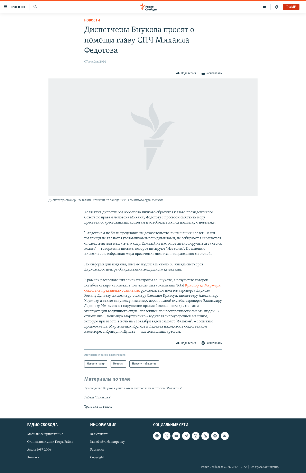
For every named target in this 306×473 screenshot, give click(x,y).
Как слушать (99, 434)
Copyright (97, 457)
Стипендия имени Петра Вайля (50, 442)
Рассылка (97, 449)
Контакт (33, 457)
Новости (92, 20)
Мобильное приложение (45, 434)
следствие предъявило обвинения (112, 291)
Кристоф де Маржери (203, 285)
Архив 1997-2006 (39, 449)
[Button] (186, 73)
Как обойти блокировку (107, 442)
